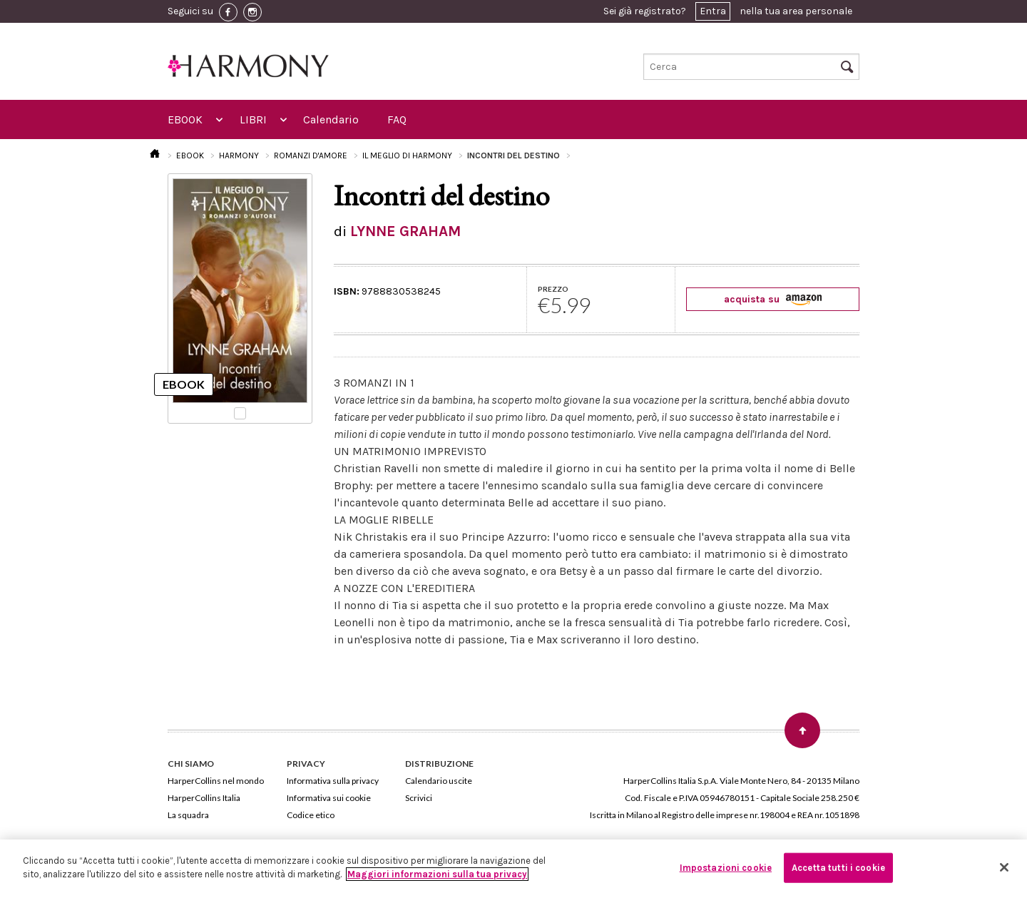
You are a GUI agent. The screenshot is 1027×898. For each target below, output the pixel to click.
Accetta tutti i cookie (838, 867)
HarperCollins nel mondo (216, 780)
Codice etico (310, 815)
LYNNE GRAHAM (405, 231)
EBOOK (185, 119)
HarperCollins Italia (204, 797)
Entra (713, 11)
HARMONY (239, 155)
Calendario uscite (438, 780)
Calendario (331, 119)
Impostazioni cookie (726, 867)
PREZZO (553, 289)
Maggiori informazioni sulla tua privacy (437, 874)
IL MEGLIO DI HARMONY (407, 155)
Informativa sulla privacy (333, 780)
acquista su (773, 299)
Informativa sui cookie (329, 797)
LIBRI (253, 119)
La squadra (188, 815)
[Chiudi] (1004, 867)
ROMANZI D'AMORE (310, 155)
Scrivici (418, 797)
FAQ (397, 119)
